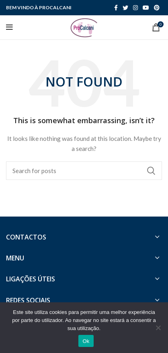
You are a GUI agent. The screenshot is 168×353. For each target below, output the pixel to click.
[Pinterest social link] (157, 7)
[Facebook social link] (116, 7)
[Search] (84, 170)
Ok (85, 341)
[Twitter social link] (125, 7)
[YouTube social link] (146, 7)
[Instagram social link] (135, 7)
